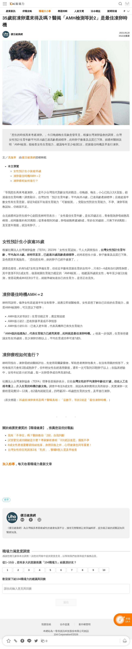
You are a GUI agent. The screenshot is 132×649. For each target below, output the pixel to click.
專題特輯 (62, 11)
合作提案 (65, 624)
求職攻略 (27, 11)
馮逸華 (12, 157)
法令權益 (95, 11)
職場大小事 (45, 11)
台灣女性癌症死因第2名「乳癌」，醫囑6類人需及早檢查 (42, 449)
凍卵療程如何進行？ (25, 180)
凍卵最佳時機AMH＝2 (26, 175)
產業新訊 (10, 11)
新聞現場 (112, 11)
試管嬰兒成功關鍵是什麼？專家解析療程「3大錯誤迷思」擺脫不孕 (48, 440)
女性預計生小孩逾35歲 (27, 171)
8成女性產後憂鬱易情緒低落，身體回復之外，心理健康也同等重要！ (50, 445)
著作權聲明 (85, 624)
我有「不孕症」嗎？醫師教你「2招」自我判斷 (36, 435)
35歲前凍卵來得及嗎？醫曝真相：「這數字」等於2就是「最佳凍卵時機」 (64, 399)
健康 (6, 499)
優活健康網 (28, 157)
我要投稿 (46, 624)
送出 (66, 602)
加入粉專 (8, 464)
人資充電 (79, 11)
